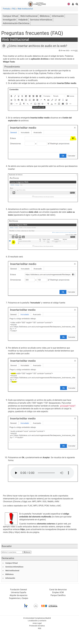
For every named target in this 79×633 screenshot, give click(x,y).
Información (58, 16)
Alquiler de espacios (18, 595)
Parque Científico (58, 595)
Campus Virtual (10, 16)
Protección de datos (37, 626)
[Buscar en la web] (77, 4)
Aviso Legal (37, 623)
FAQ (14, 9)
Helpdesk (23, 19)
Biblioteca (45, 16)
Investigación (9, 19)
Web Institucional (25, 9)
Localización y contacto (37, 621)
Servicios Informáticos (41, 19)
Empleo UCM (58, 592)
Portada (6, 9)
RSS (39, 628)
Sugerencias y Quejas (18, 598)
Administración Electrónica (16, 23)
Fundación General (18, 589)
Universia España (18, 592)
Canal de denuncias (58, 589)
